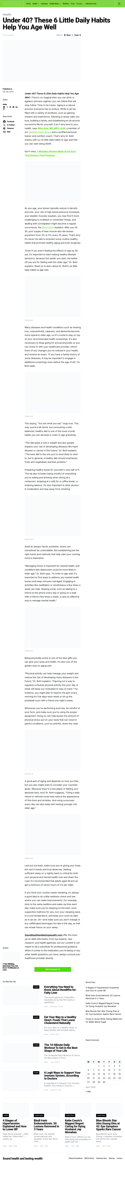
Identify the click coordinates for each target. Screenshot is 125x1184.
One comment (9, 35)
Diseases (44, 4)
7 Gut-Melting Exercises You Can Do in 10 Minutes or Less (11, 967)
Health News (54, 4)
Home (28, 4)
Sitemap (112, 1158)
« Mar (88, 1091)
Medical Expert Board (40, 132)
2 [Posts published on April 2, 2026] (104, 1066)
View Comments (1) (53, 969)
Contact (119, 1158)
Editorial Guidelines (75, 1158)
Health (34, 4)
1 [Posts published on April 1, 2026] (98, 1066)
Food (73, 4)
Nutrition (66, 4)
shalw (5, 104)
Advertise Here (91, 4)
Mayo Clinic (48, 227)
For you (79, 4)
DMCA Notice (89, 1158)
